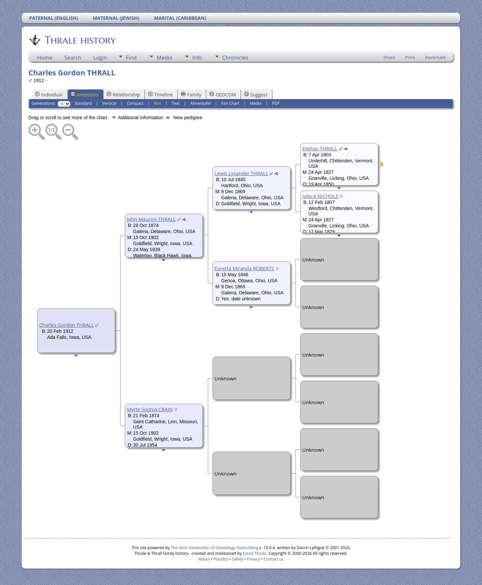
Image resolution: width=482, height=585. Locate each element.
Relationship (123, 94)
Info (197, 57)
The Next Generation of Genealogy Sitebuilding (214, 548)
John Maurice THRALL (151, 219)
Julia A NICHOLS (320, 196)
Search (72, 57)
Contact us (274, 559)
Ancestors (84, 94)
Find (131, 57)
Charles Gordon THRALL (66, 324)
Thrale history (80, 40)
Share (389, 57)
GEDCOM (223, 94)
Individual (49, 94)
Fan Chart (230, 103)
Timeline (160, 94)
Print (410, 57)
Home (44, 57)
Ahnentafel (200, 103)
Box (157, 103)
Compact (135, 103)
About (204, 559)
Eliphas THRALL (319, 148)
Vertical (109, 103)
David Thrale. (254, 553)
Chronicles (235, 57)
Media (164, 57)
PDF (275, 103)
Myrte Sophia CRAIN (150, 409)
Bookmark (435, 57)
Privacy (253, 559)
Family (191, 94)
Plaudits (220, 559)
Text (176, 103)
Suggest (255, 94)
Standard (83, 103)
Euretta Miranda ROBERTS (244, 268)
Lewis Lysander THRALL (241, 173)
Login (100, 57)
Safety (237, 559)
